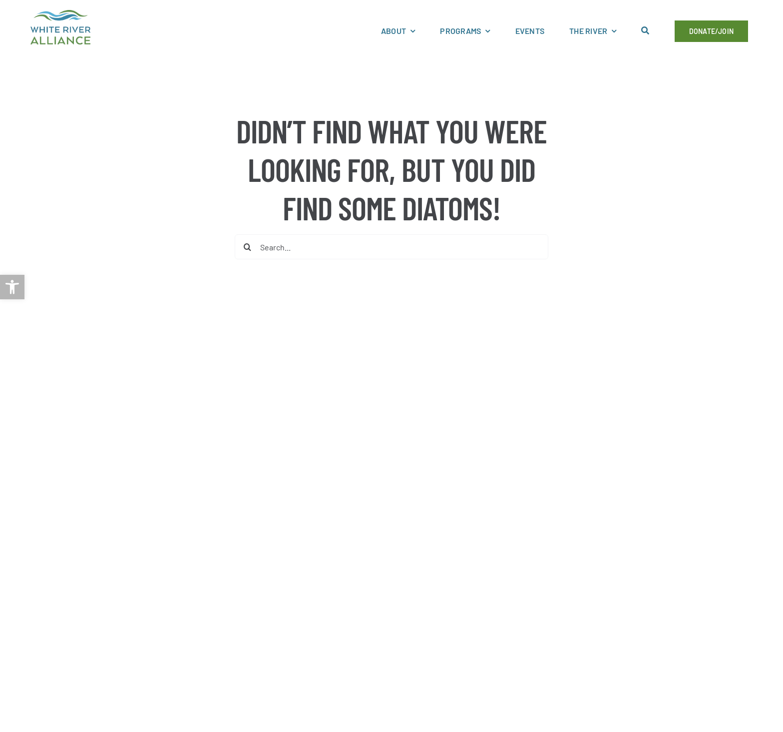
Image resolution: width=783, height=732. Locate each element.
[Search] (247, 246)
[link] (12, 287)
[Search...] (391, 246)
